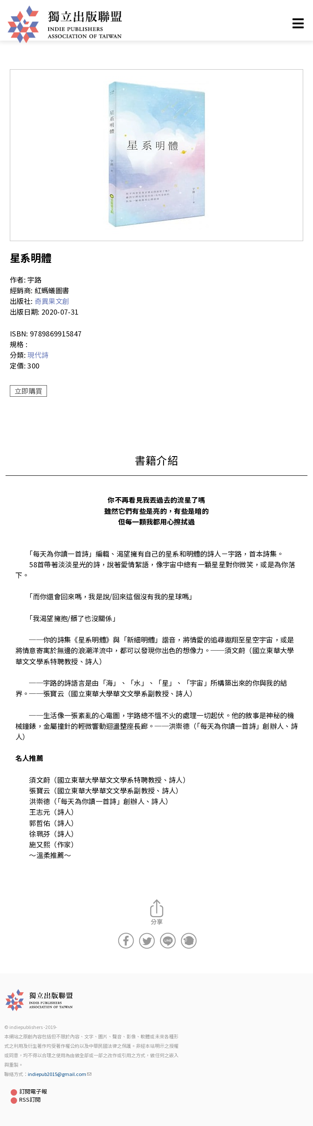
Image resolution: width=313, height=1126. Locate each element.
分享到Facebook (126, 940)
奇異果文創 (52, 301)
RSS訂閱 (30, 1099)
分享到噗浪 (188, 940)
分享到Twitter (146, 940)
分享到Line (167, 940)
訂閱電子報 (33, 1091)
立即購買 (28, 391)
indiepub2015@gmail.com (59, 1073)
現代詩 (37, 355)
